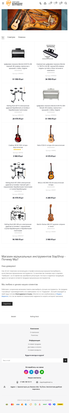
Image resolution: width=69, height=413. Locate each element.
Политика (34, 335)
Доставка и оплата (34, 347)
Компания (34, 329)
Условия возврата (34, 350)
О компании (34, 332)
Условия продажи (34, 344)
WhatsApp (42, 372)
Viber (36, 372)
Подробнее (7, 304)
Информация (34, 340)
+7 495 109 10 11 (26, 382)
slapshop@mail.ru (46, 382)
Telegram (31, 372)
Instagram (26, 372)
